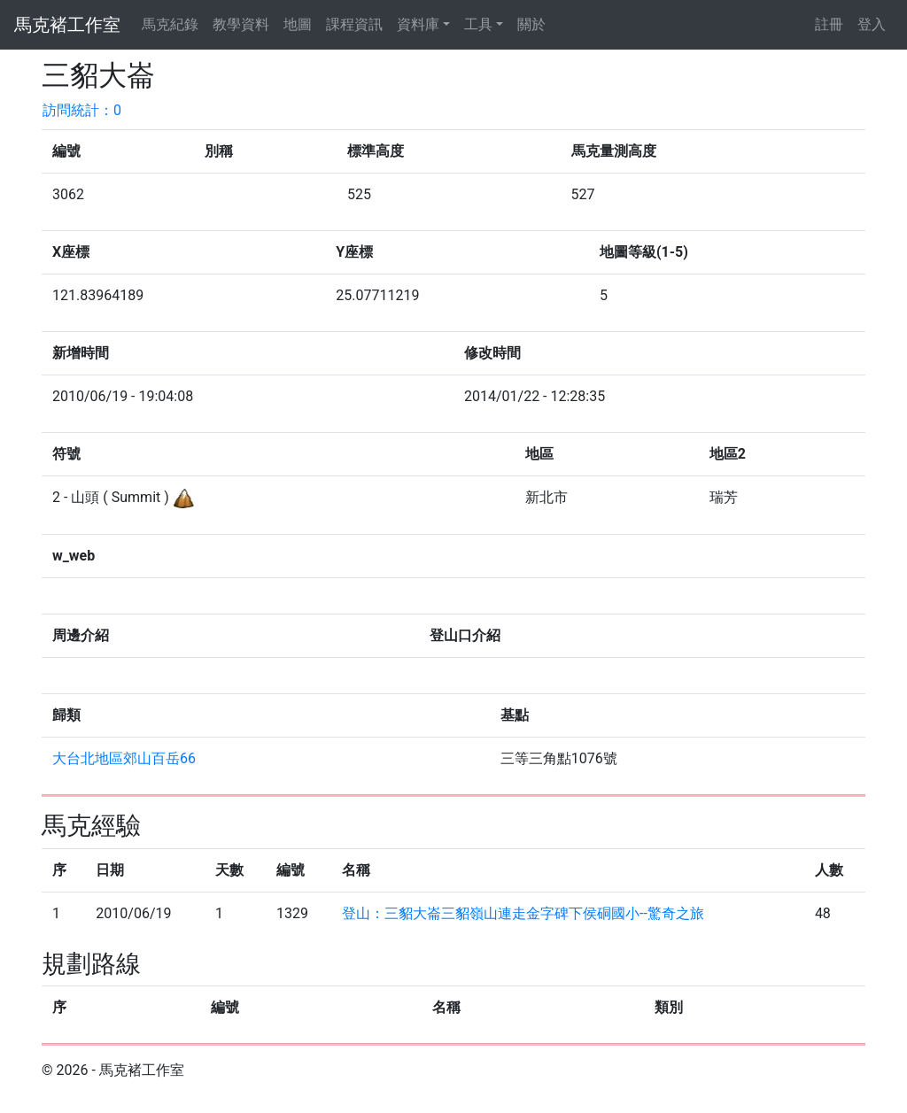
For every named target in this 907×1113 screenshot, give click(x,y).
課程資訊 (354, 24)
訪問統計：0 (82, 110)
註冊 (829, 24)
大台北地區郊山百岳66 (124, 758)
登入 (871, 24)
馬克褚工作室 (67, 24)
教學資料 (241, 24)
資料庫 (418, 24)
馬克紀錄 (170, 24)
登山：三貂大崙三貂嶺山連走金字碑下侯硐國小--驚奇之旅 (523, 913)
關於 (531, 24)
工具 (478, 24)
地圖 (297, 24)
